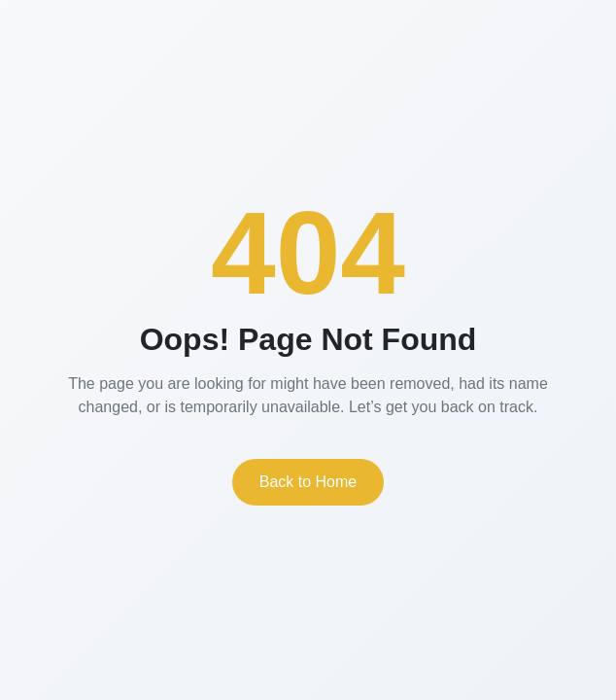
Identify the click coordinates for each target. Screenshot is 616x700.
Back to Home (308, 481)
